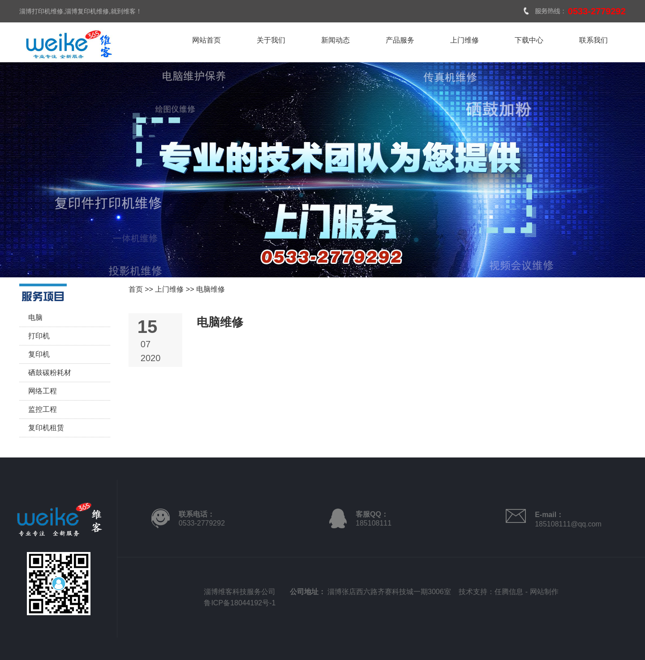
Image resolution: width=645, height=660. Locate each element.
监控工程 (42, 409)
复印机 (39, 354)
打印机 (39, 336)
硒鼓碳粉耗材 (49, 372)
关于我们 (271, 40)
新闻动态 (335, 40)
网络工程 (42, 391)
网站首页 (206, 40)
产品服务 (400, 40)
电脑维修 (210, 289)
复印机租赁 (46, 427)
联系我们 (593, 40)
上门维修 (464, 40)
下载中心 (529, 40)
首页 (136, 289)
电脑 (35, 317)
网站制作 (544, 591)
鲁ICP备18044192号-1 (239, 603)
